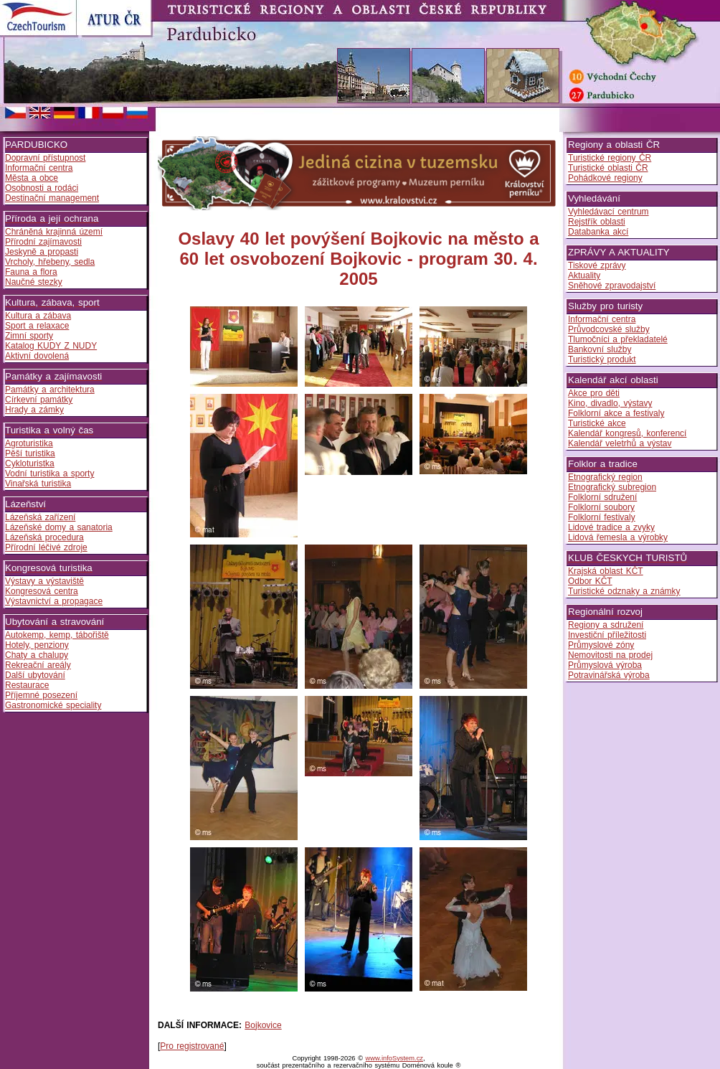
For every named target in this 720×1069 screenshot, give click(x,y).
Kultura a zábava (38, 316)
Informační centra (38, 168)
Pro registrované (192, 1046)
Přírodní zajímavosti (43, 242)
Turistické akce (597, 423)
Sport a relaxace (37, 326)
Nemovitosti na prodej (610, 655)
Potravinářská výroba (609, 675)
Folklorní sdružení (602, 497)
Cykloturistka (30, 463)
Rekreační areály (38, 665)
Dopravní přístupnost (45, 158)
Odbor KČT (590, 581)
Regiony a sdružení (605, 625)
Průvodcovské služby (609, 329)
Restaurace (27, 685)
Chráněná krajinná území (54, 232)
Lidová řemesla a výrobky (618, 537)
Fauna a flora (31, 272)
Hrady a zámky (34, 410)
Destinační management (52, 198)
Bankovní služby (599, 349)
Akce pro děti (594, 393)
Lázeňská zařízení (40, 517)
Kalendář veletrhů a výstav (619, 443)
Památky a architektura (50, 390)
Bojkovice (263, 1025)
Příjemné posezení (41, 695)
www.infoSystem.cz (394, 1058)
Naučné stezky (33, 282)
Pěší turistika (30, 453)
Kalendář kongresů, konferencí (627, 433)
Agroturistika (29, 443)
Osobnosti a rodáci (41, 188)
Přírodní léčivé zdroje (46, 547)
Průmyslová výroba (605, 665)
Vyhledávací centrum (608, 212)
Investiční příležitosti (607, 635)
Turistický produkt (602, 359)
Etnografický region (605, 477)
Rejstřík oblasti (596, 222)
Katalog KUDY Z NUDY (51, 346)
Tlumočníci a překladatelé (618, 339)
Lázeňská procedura (44, 537)
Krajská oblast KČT (605, 571)
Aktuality (584, 275)
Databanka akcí (598, 232)
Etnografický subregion (612, 487)
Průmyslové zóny (601, 645)
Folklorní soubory (601, 507)
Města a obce (31, 178)
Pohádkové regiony (605, 178)
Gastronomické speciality (53, 705)
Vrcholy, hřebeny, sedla (50, 262)
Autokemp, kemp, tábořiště (57, 635)
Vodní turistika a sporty (49, 473)
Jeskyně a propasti (41, 252)
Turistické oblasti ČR (608, 168)
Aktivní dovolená (37, 356)
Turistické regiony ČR (609, 158)
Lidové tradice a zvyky (611, 527)
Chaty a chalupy (36, 655)
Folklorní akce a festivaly (616, 413)
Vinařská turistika (38, 484)
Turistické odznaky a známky (624, 591)
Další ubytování (35, 675)
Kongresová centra (41, 591)
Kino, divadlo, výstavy (610, 403)
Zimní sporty (29, 336)
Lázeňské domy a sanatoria (59, 527)
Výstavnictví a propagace (54, 601)
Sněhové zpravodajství (611, 286)
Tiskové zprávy (597, 265)
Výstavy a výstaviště (44, 581)
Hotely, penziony (37, 645)
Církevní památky (38, 400)
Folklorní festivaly (601, 517)
